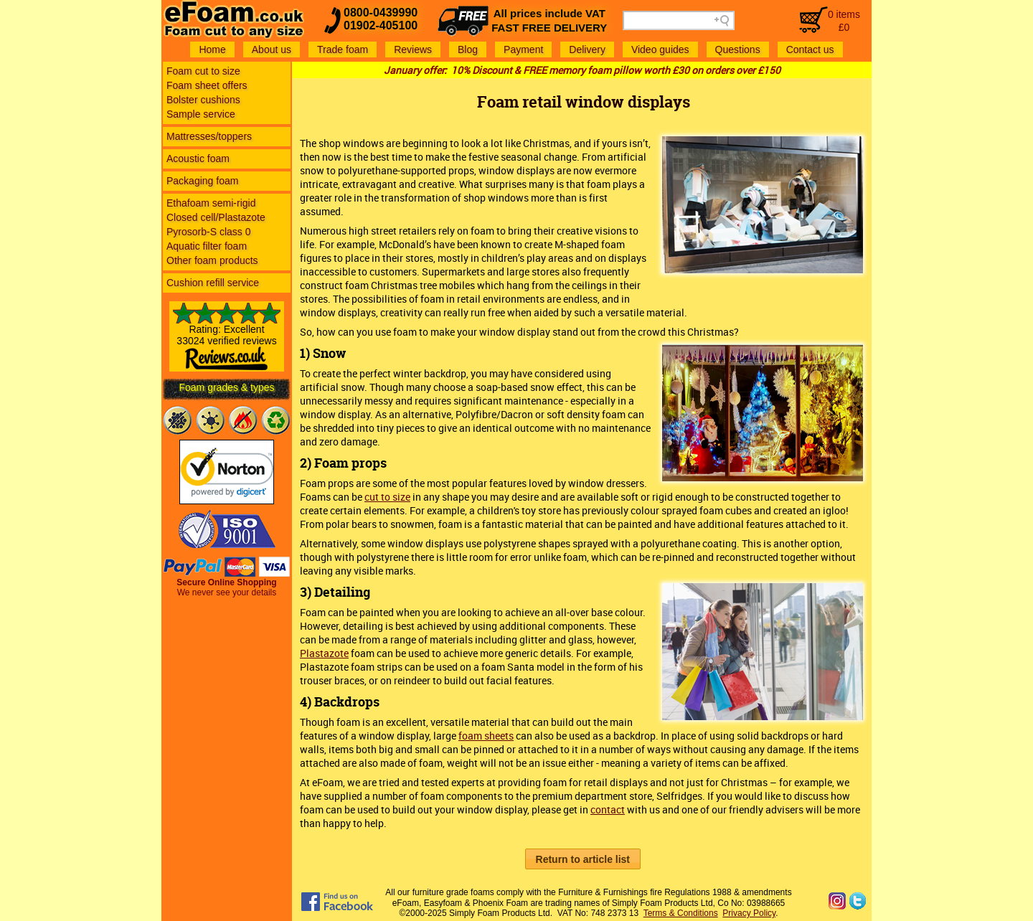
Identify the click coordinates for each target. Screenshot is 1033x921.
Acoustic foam (198, 158)
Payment (523, 49)
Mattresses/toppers (209, 136)
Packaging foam (202, 180)
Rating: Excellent (226, 342)
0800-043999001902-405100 (381, 19)
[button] (583, 859)
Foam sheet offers (206, 85)
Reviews (413, 49)
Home (212, 49)
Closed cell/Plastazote (215, 217)
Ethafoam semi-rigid (211, 203)
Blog (468, 49)
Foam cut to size (203, 71)
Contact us (810, 49)
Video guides (660, 49)
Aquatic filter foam (206, 246)
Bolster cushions (203, 99)
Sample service (200, 114)
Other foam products (212, 260)
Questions (737, 49)
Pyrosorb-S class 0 (208, 231)
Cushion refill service (212, 282)
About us (271, 49)
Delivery (587, 49)
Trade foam (342, 49)
